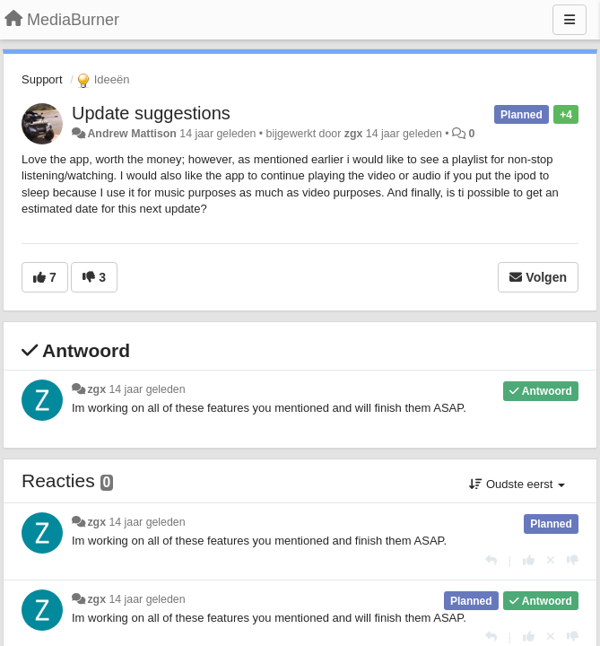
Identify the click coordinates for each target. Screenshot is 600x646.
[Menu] (569, 19)
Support (42, 79)
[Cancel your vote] (550, 560)
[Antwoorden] (491, 560)
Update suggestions (151, 113)
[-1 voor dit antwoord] (572, 560)
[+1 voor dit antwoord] (529, 560)
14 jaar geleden (147, 389)
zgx (353, 133)
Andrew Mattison (131, 133)
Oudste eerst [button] (517, 484)
